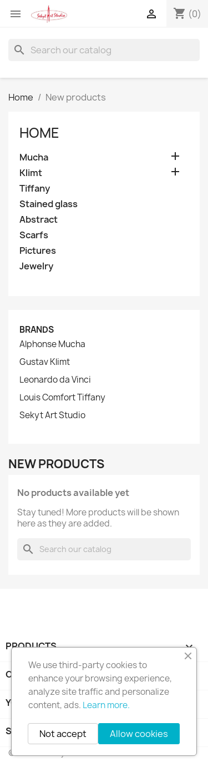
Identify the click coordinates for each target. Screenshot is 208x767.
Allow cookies (139, 734)
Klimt (30, 173)
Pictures (37, 251)
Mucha (33, 157)
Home (39, 132)
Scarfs (33, 235)
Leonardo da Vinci (55, 379)
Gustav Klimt (44, 362)
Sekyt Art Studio (52, 415)
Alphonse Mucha (52, 344)
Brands (36, 329)
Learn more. (106, 705)
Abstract (38, 219)
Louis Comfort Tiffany (62, 397)
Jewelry (36, 266)
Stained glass (48, 204)
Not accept (63, 734)
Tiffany (34, 188)
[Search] (104, 50)
